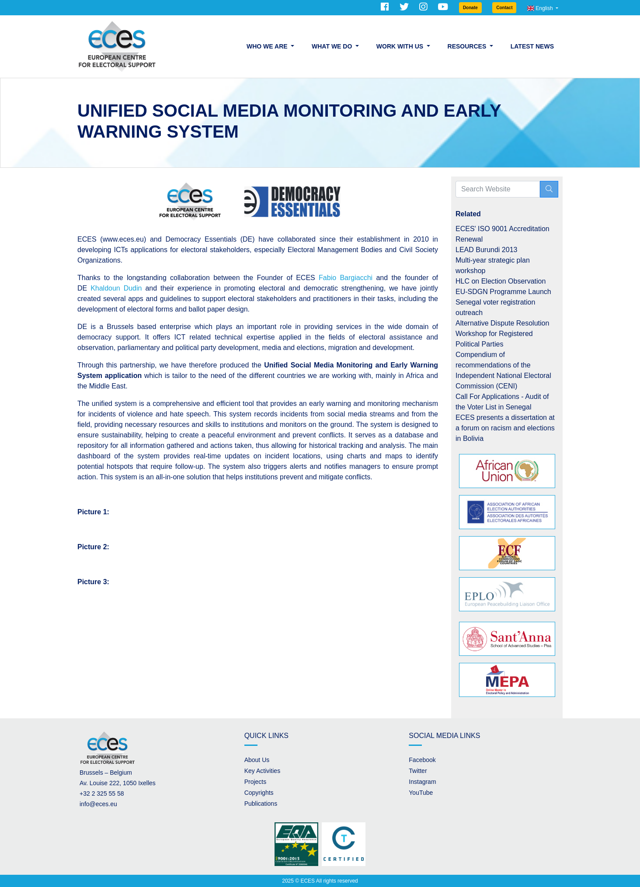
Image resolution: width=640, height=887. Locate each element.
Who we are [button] (268, 46)
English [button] (540, 8)
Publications (261, 803)
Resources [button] (468, 46)
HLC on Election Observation (501, 281)
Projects (255, 781)
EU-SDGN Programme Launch (503, 291)
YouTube (421, 792)
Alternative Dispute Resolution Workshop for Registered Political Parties (502, 333)
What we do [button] (333, 46)
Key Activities (262, 770)
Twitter (418, 770)
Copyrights (259, 792)
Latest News (532, 46)
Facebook (422, 759)
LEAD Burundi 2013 (486, 249)
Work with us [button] (400, 46)
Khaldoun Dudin (116, 288)
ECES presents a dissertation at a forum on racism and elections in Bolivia (505, 428)
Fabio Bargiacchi (345, 277)
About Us (257, 759)
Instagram (422, 781)
